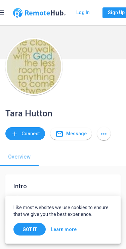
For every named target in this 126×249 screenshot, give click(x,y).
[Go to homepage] (39, 12)
